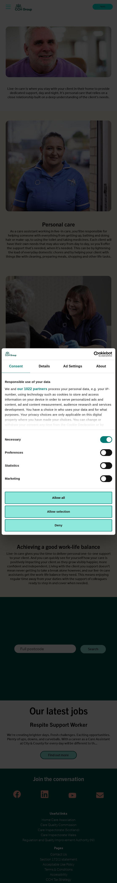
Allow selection (58, 511)
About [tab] (101, 366)
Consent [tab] (16, 366)
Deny (58, 525)
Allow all (58, 497)
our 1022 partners (32, 389)
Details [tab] (44, 366)
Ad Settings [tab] (72, 366)
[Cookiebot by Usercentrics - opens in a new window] (93, 354)
